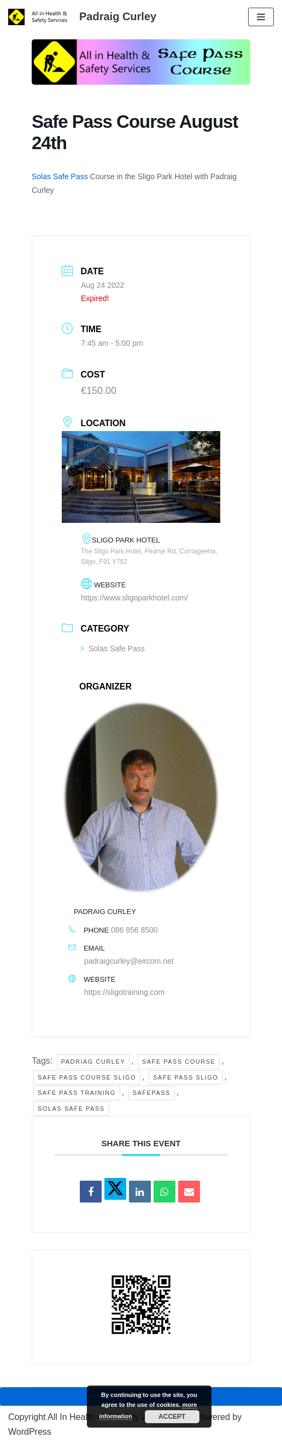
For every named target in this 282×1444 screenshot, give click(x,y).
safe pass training (77, 1092)
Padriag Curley (93, 1061)
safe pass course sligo (87, 1077)
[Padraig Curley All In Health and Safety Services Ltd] (82, 17)
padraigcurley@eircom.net (129, 961)
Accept (171, 1417)
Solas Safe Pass (60, 176)
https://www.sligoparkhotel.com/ (134, 597)
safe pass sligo (186, 1077)
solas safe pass (71, 1108)
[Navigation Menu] (261, 17)
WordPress (29, 1431)
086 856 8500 (134, 930)
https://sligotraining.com (124, 992)
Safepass (152, 1092)
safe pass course (178, 1061)
